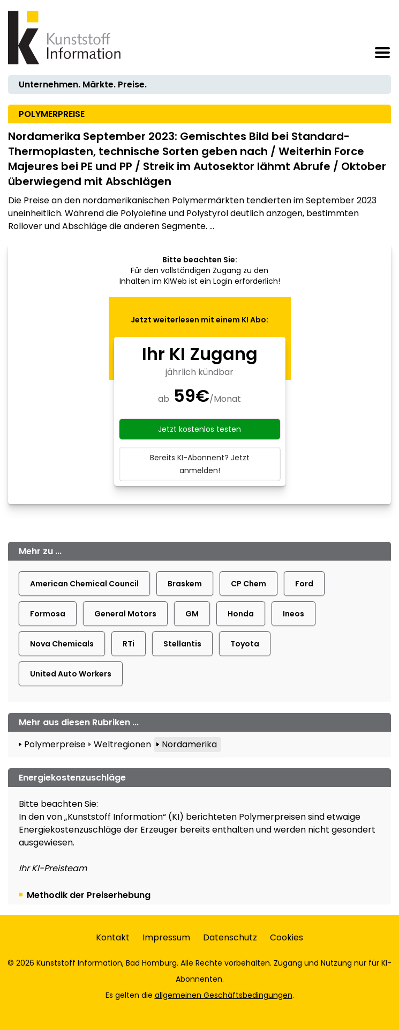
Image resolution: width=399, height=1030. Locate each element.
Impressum (166, 937)
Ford (304, 583)
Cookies (286, 937)
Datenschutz (230, 937)
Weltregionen (122, 744)
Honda (241, 613)
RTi (128, 643)
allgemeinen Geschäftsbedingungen (223, 995)
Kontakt (113, 937)
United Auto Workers (70, 673)
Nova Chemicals (62, 643)
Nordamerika (189, 744)
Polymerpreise (55, 744)
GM (192, 613)
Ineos (293, 613)
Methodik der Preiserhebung (88, 895)
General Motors (125, 613)
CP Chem (248, 583)
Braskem (185, 583)
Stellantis (182, 643)
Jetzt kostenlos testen (199, 429)
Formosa (47, 613)
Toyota (244, 643)
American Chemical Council (84, 583)
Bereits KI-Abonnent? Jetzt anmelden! (200, 464)
